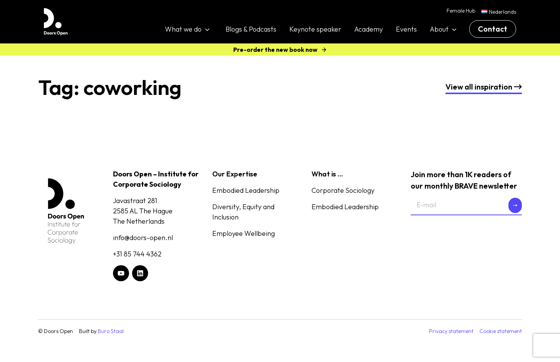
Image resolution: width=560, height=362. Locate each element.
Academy (368, 29)
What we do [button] (183, 29)
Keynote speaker (315, 29)
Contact (492, 29)
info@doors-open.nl (143, 237)
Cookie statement (500, 331)
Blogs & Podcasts (251, 29)
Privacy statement (451, 331)
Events (406, 29)
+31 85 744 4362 (137, 254)
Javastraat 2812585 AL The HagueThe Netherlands (143, 211)
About (439, 29)
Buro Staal (111, 331)
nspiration (483, 86)
